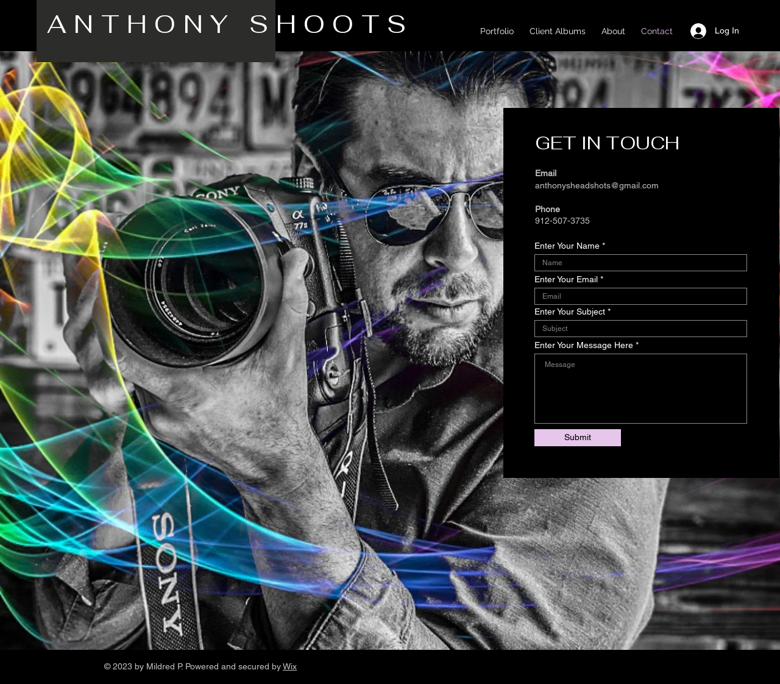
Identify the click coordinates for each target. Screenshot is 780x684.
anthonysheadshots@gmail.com (597, 185)
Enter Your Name (567, 245)
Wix (290, 666)
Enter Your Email (566, 279)
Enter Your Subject (569, 311)
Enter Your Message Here (583, 345)
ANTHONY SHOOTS (237, 24)
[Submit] (577, 437)
